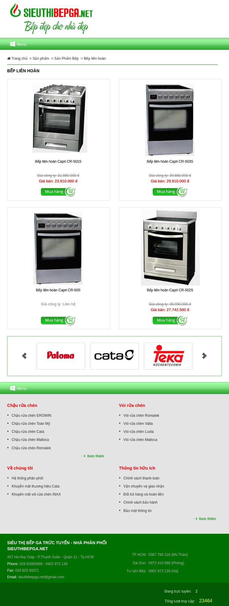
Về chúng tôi (20, 468)
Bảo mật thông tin (137, 511)
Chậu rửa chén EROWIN (31, 415)
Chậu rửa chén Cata (28, 432)
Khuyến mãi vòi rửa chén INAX (36, 494)
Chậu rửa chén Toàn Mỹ (31, 424)
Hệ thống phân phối (27, 478)
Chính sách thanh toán (141, 478)
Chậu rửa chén (22, 405)
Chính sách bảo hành (140, 502)
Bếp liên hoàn (95, 58)
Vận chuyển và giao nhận (143, 486)
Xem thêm (95, 456)
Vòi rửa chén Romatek (141, 415)
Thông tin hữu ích (137, 468)
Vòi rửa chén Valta (138, 424)
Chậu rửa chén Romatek (31, 448)
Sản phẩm (41, 58)
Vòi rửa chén (132, 405)
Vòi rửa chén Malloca (140, 440)
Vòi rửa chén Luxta (138, 432)
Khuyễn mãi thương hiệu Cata (35, 486)
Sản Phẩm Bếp (66, 58)
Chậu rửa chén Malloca (30, 440)
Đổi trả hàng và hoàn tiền (143, 494)
